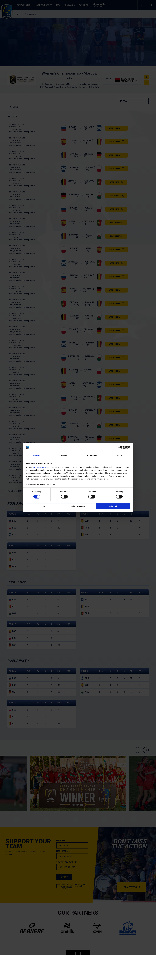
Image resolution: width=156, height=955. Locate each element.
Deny (43, 506)
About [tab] (119, 455)
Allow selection (78, 506)
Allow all (113, 506)
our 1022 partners (41, 467)
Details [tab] (64, 455)
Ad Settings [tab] (92, 455)
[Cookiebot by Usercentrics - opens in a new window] (119, 447)
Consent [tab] (37, 455)
